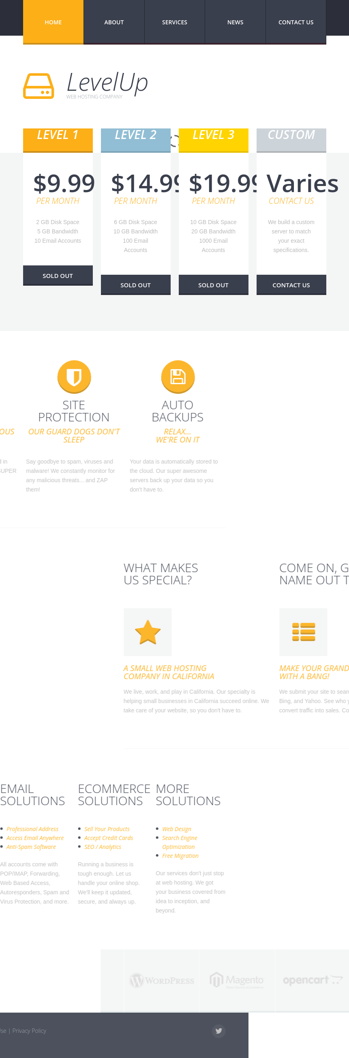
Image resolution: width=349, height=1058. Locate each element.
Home (53, 22)
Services (174, 22)
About (114, 22)
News (235, 22)
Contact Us (296, 22)
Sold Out (58, 275)
